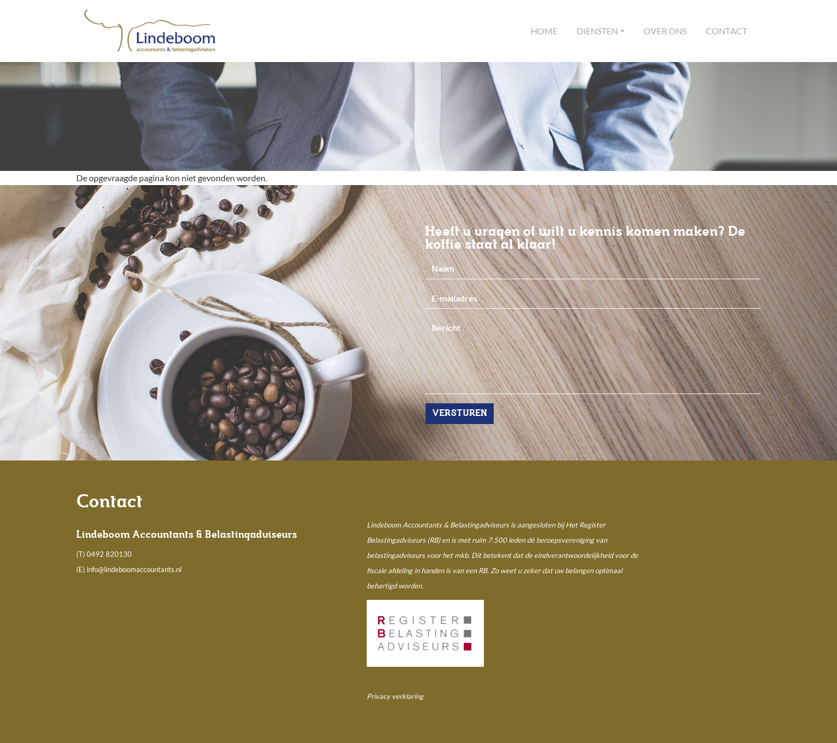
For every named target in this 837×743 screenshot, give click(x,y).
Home (544, 31)
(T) (81, 554)
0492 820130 (109, 554)
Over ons (665, 31)
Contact (726, 31)
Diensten (597, 31)
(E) (81, 569)
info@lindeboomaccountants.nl (134, 569)
